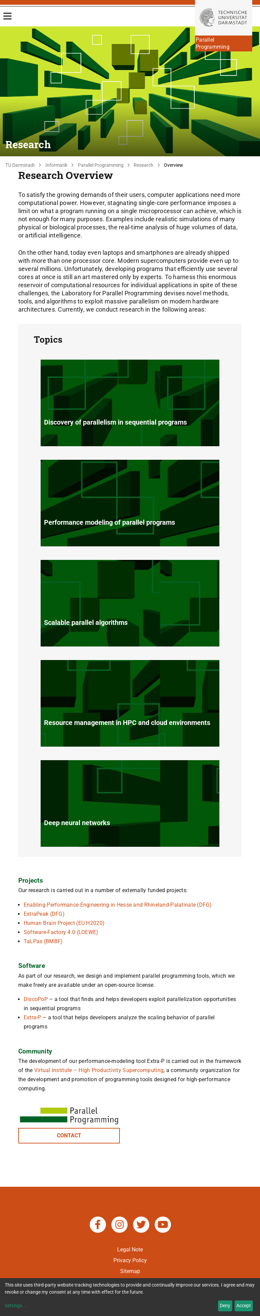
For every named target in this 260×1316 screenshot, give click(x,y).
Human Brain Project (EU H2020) (64, 923)
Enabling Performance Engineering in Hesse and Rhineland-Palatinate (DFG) (118, 905)
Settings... (15, 1305)
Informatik (56, 165)
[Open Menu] (7, 16)
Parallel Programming (101, 165)
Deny (225, 1305)
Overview (173, 165)
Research (143, 165)
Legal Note (130, 1249)
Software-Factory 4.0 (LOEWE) (61, 932)
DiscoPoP (36, 999)
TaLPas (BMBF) (43, 941)
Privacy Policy (130, 1260)
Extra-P (32, 1017)
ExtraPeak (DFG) (44, 914)
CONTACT (69, 1135)
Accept (243, 1305)
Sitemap (130, 1271)
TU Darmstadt (20, 165)
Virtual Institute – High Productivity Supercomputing (99, 1070)
